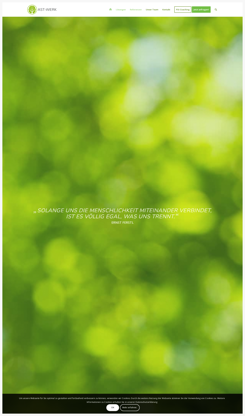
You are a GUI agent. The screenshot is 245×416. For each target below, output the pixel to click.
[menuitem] (110, 9)
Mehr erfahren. (129, 407)
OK (112, 407)
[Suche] (216, 9)
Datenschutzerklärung (146, 402)
